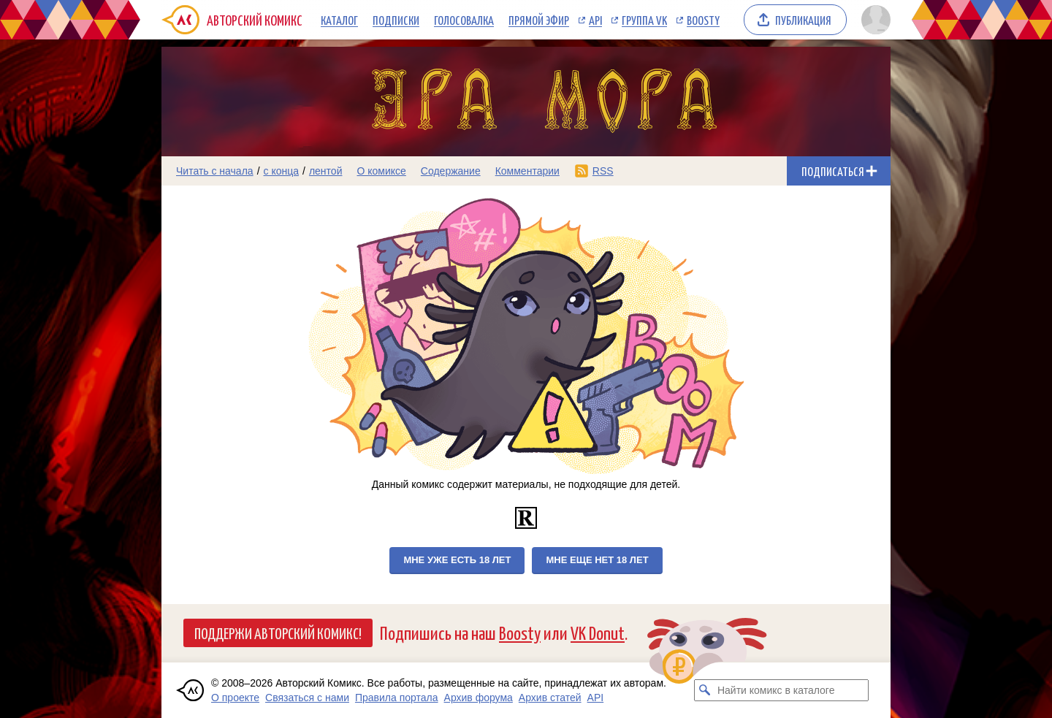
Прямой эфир (538, 20)
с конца (282, 171)
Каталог (339, 20)
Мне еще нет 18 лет (597, 559)
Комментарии (527, 171)
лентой (326, 171)
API (595, 20)
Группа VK (644, 20)
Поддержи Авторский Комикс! (278, 632)
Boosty (703, 20)
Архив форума (478, 697)
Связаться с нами (307, 697)
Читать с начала (215, 171)
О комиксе (381, 171)
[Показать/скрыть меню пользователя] (873, 19)
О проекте (235, 697)
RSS (603, 171)
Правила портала (396, 697)
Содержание (451, 171)
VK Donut (598, 632)
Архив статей (550, 697)
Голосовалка (464, 20)
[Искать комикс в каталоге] (705, 690)
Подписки (396, 20)
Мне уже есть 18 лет (457, 559)
